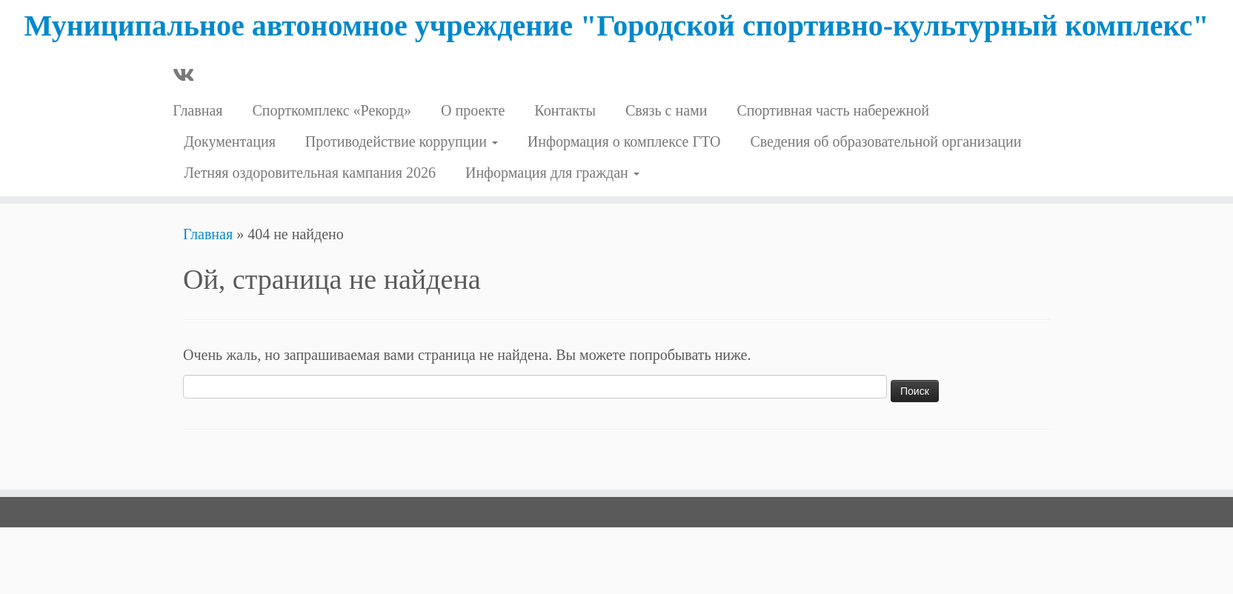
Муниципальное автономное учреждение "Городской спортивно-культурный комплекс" (616, 25)
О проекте (473, 110)
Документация (230, 141)
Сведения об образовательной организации (885, 141)
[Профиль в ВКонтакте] (188, 76)
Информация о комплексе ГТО (624, 141)
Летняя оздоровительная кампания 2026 (310, 172)
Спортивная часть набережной (833, 110)
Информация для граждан (552, 172)
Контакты (565, 110)
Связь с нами (666, 110)
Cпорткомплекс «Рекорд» (331, 110)
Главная (197, 110)
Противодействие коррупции (401, 141)
